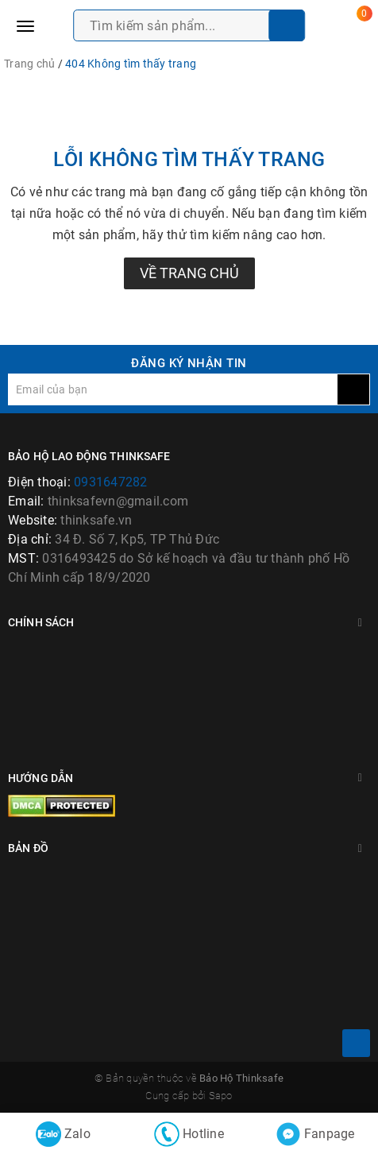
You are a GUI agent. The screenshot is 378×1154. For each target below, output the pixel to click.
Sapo (221, 1096)
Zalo (63, 1134)
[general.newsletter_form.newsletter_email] (173, 389)
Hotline (189, 1134)
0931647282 (111, 482)
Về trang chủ (189, 273)
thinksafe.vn (96, 520)
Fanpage (315, 1134)
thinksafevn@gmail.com (118, 501)
